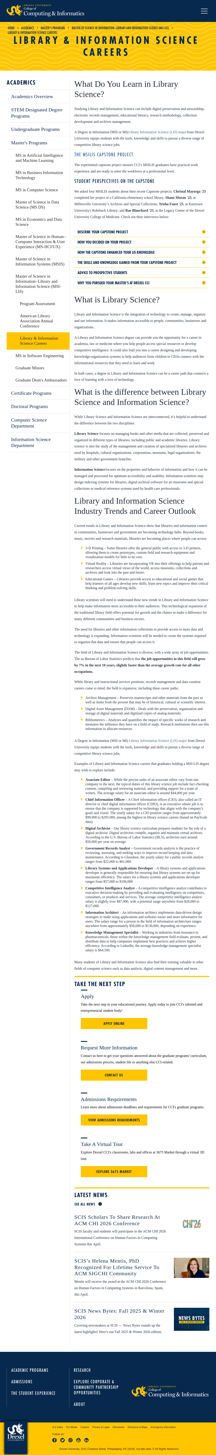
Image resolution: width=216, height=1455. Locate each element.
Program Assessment (37, 303)
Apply (87, 996)
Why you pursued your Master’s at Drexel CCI (113, 283)
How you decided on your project (104, 242)
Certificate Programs (31, 393)
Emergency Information (163, 1427)
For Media (71, 1427)
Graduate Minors (30, 368)
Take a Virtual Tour (102, 1144)
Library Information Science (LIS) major (157, 132)
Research (82, 1370)
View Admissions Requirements (114, 1120)
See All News (84, 1204)
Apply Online (114, 1023)
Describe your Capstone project (103, 232)
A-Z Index (57, 1427)
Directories (119, 1427)
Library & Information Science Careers (39, 341)
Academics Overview (32, 96)
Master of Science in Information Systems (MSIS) (40, 261)
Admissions (22, 1381)
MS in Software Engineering (40, 355)
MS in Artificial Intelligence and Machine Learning (39, 158)
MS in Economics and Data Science (39, 222)
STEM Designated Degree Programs (36, 113)
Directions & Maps (137, 1427)
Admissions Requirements (109, 1099)
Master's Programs (53, 28)
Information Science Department (31, 442)
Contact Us (114, 1075)
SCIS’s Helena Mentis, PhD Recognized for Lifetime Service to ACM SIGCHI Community (117, 1267)
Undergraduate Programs (35, 129)
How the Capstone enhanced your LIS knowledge (116, 252)
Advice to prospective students (102, 272)
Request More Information (109, 1048)
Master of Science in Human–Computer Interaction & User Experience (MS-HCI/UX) (41, 241)
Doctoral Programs (29, 406)
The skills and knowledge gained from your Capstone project (127, 262)
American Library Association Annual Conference (36, 320)
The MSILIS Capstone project (103, 154)
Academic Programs (30, 1370)
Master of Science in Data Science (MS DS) (37, 204)
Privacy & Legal (100, 1427)
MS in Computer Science (37, 190)
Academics (27, 28)
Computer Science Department (29, 423)
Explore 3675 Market (114, 1171)
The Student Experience (33, 1393)
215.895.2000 (143, 1449)
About (79, 1404)
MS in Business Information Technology (39, 175)
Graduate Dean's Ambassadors (41, 380)
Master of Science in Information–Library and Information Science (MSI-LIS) (120, 28)
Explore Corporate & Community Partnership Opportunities (96, 1387)
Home (11, 28)
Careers (84, 1427)
